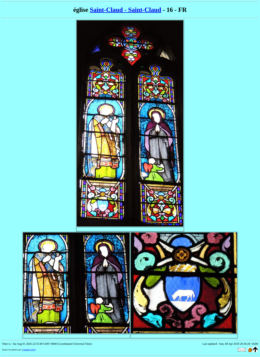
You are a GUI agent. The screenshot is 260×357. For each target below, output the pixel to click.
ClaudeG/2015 (29, 349)
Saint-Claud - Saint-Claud (125, 9)
